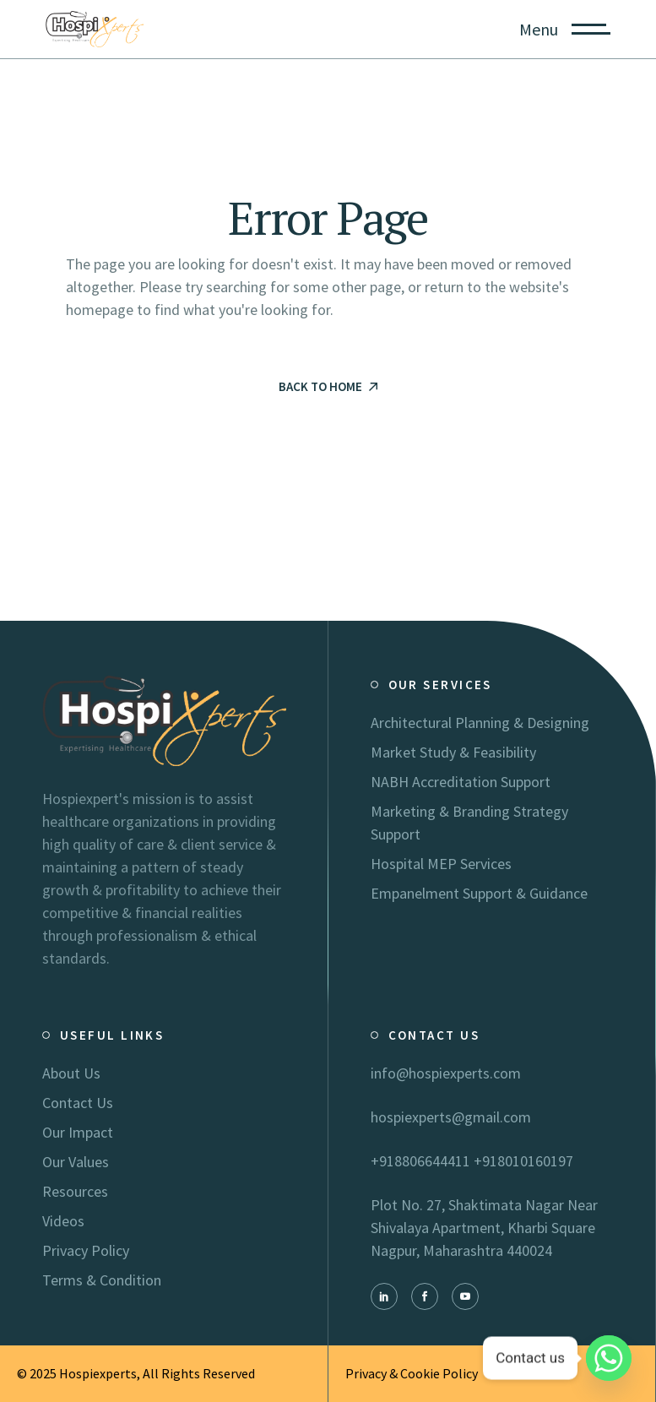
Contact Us (77, 1102)
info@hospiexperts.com (446, 1073)
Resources (75, 1191)
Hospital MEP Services (441, 863)
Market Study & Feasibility (453, 752)
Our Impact (77, 1132)
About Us (71, 1073)
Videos (63, 1221)
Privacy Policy (85, 1250)
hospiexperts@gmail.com (451, 1117)
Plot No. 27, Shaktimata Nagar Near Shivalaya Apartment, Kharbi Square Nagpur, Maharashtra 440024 (484, 1227)
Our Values (75, 1161)
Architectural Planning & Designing (480, 722)
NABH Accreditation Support (460, 781)
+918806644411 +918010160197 (472, 1161)
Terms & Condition (101, 1280)
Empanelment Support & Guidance (479, 893)
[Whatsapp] (609, 1358)
